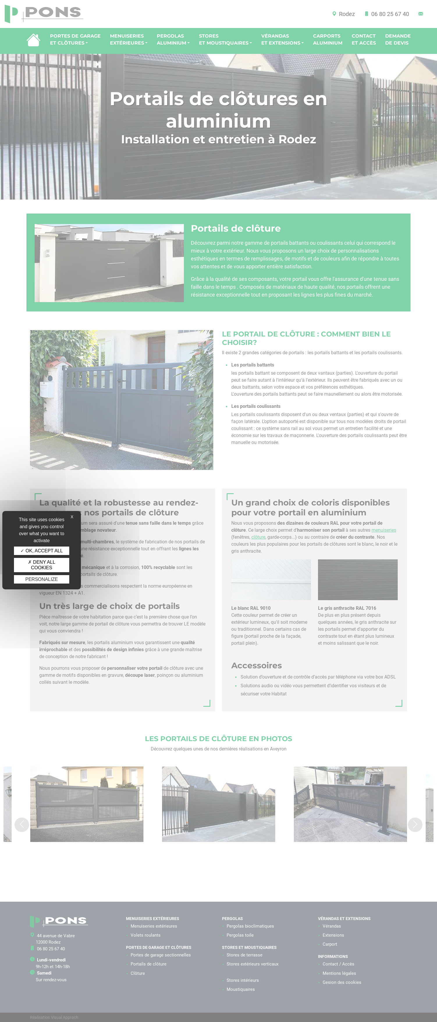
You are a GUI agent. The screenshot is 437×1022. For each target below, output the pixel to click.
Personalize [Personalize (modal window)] (41, 579)
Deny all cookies (41, 565)
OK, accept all (41, 550)
